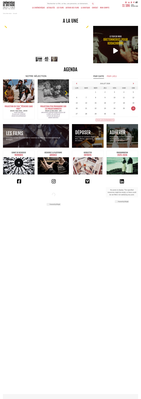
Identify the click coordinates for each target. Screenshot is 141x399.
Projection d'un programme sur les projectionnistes (55, 107)
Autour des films (72, 8)
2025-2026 (122, 155)
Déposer (83, 132)
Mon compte (104, 8)
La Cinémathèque (38, 8)
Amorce (53, 155)
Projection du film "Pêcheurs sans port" (20, 107)
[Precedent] (6, 26)
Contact (95, 8)
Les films (60, 8)
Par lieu (112, 76)
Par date (98, 76)
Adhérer (118, 132)
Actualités (51, 8)
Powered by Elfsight (55, 204)
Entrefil (88, 155)
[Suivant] (87, 26)
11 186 (126, 6)
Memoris (19, 155)
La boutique (85, 8)
